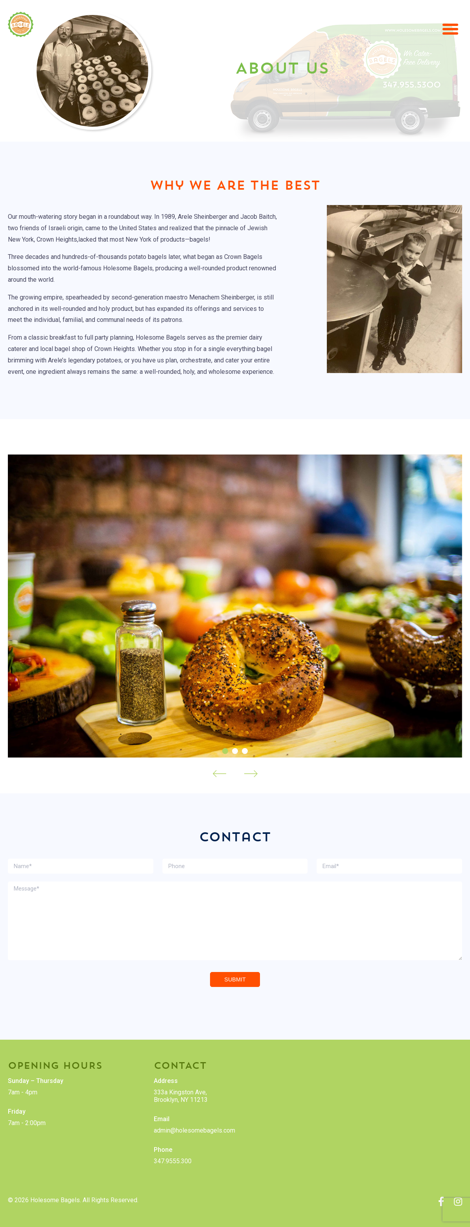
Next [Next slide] (251, 773)
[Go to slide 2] (235, 751)
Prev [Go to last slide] (220, 773)
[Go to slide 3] (245, 751)
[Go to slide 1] (225, 751)
